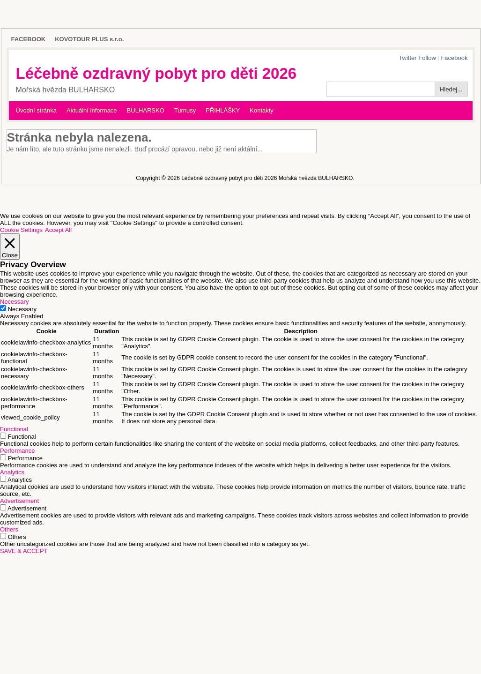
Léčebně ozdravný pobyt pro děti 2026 (156, 73)
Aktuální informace (92, 110)
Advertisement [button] (19, 500)
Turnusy (185, 110)
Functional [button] (14, 429)
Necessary (22, 309)
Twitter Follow (417, 57)
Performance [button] (17, 450)
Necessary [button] (14, 301)
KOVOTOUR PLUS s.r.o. (89, 39)
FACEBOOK (28, 39)
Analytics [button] (12, 472)
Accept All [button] (58, 229)
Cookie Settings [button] (21, 229)
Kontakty (262, 110)
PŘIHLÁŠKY (223, 110)
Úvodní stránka (36, 110)
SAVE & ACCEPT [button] (24, 550)
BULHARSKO (145, 110)
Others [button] (9, 529)
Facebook (454, 57)
